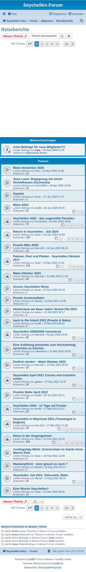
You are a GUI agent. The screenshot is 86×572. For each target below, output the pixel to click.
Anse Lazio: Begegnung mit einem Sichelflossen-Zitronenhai (37, 180)
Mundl (38, 301)
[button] (29, 44)
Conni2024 (41, 185)
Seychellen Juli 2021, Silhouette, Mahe (40, 475)
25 (81, 442)
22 (67, 442)
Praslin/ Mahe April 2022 (30, 392)
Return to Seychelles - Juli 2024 (35, 231)
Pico (37, 170)
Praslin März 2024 (26, 245)
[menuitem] (12, 14)
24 (76, 442)
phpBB (31, 559)
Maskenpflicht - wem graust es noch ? (40, 464)
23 (72, 442)
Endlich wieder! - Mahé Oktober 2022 (39, 361)
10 (76, 238)
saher (38, 312)
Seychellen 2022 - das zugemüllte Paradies (44, 218)
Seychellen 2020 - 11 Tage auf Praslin (40, 405)
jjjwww (38, 381)
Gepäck (18, 193)
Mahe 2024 (20, 205)
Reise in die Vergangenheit (32, 436)
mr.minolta (41, 221)
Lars (37, 150)
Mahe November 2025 (28, 167)
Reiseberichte (15, 29)
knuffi (38, 208)
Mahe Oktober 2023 (27, 273)
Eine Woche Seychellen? (31, 488)
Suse (38, 196)
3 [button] (47, 44)
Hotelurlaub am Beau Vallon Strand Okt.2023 (45, 309)
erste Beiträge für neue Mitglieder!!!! (39, 147)
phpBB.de (58, 563)
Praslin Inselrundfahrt (28, 298)
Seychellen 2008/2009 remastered (37, 331)
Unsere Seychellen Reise (31, 286)
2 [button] (42, 44)
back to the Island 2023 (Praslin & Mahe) (42, 320)
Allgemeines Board (36, 152)
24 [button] (66, 44)
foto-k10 (39, 248)
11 (81, 238)
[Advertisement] (43, 93)
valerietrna (41, 351)
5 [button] (57, 44)
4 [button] (52, 44)
